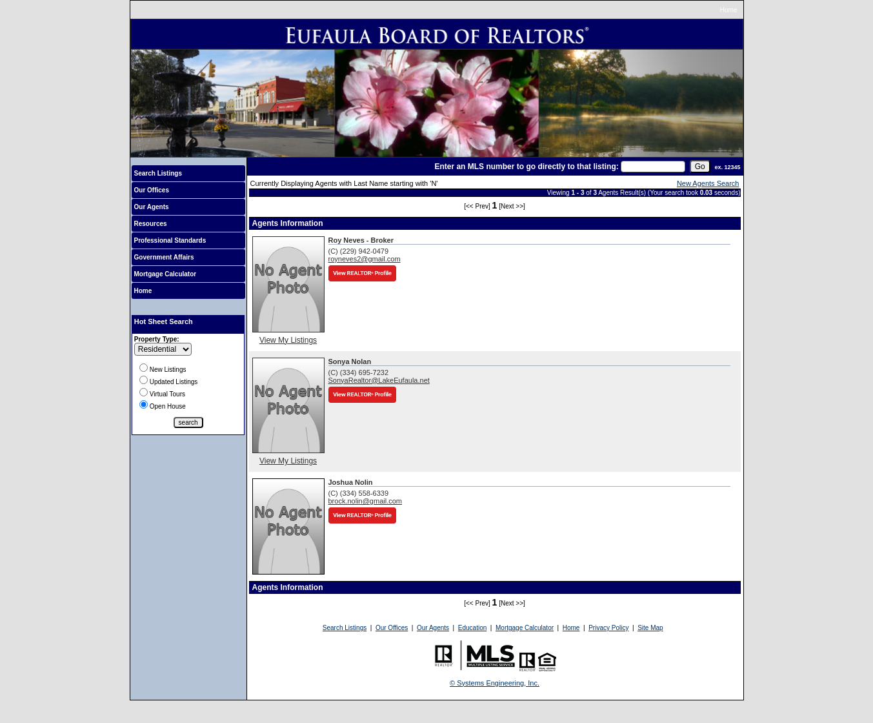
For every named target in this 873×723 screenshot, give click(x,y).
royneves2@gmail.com (364, 259)
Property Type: (156, 339)
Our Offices (151, 190)
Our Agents (151, 206)
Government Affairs (164, 257)
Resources (150, 223)
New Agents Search (708, 183)
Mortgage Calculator (165, 274)
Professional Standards (170, 240)
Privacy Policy (608, 627)
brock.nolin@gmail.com (365, 501)
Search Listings (158, 173)
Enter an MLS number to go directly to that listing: (526, 166)
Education (472, 627)
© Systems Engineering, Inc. (494, 683)
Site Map (650, 627)
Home (729, 10)
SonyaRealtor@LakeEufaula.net (379, 380)
